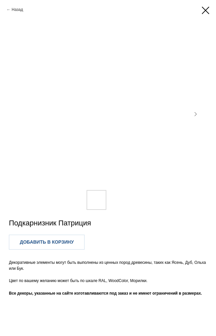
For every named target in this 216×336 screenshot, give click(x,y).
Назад (17, 9)
